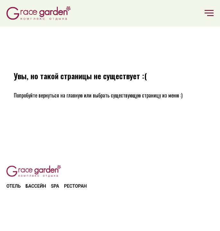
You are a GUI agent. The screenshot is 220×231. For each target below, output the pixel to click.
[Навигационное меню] (209, 13)
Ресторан (75, 186)
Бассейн (35, 186)
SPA (55, 186)
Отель (13, 186)
